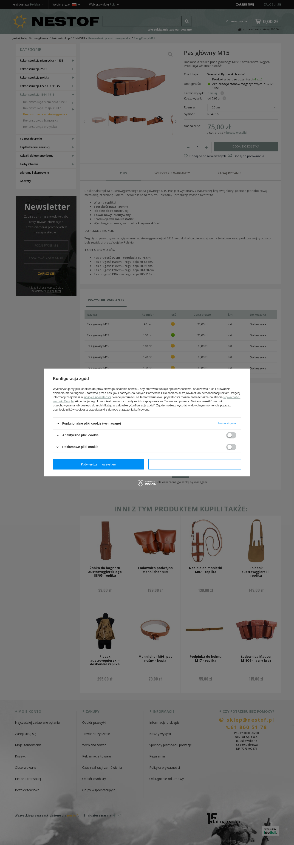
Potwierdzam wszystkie (195, 464)
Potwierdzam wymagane (99, 464)
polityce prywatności (97, 397)
